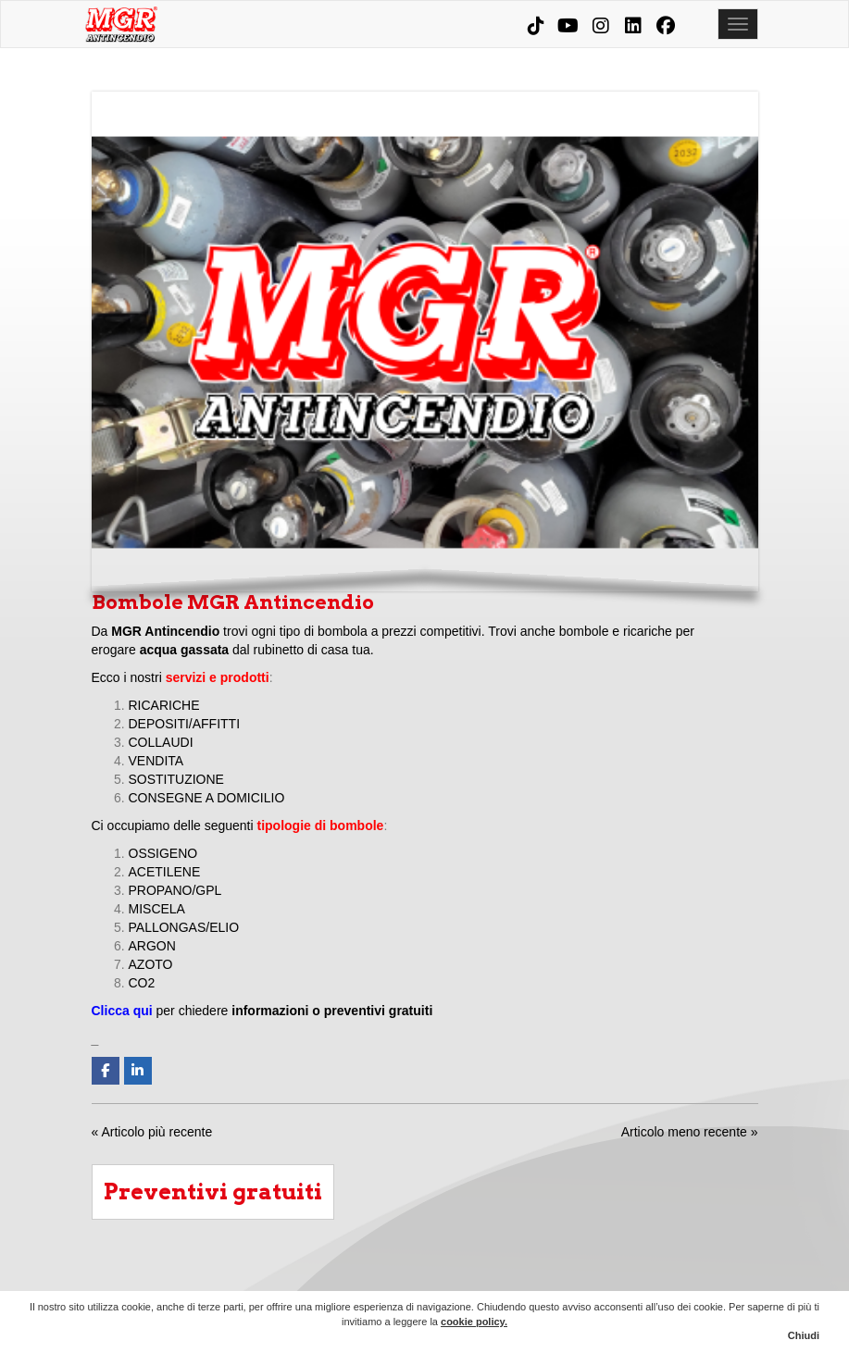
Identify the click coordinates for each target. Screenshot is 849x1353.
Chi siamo (397, 1276)
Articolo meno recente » (689, 1131)
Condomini (495, 1276)
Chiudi (803, 1335)
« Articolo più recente (152, 1131)
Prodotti (544, 1276)
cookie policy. (474, 1321)
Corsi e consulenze (593, 1276)
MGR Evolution (642, 1276)
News (691, 1276)
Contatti (740, 1276)
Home (348, 1276)
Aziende (446, 1276)
